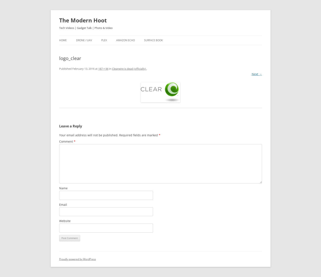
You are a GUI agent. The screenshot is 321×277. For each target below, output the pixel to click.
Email (63, 205)
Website (65, 221)
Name (63, 188)
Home (63, 40)
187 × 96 (103, 69)
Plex (104, 40)
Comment (67, 141)
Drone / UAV (84, 40)
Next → (257, 74)
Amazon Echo (125, 40)
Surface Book (153, 40)
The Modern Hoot (83, 20)
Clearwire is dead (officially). (129, 69)
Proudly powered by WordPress (77, 259)
